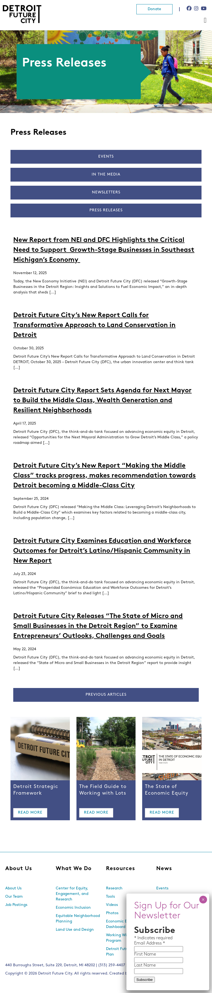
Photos (112, 913)
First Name (145, 954)
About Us (18, 868)
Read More (30, 813)
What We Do (74, 868)
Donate (154, 9)
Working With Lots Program (122, 938)
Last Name (145, 965)
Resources (120, 868)
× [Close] (203, 900)
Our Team (14, 897)
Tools (110, 897)
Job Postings (16, 905)
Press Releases (106, 210)
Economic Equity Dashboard (121, 924)
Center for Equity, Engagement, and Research (72, 894)
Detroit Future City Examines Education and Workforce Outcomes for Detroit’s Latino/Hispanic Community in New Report (102, 551)
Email (140, 943)
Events (106, 157)
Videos (112, 905)
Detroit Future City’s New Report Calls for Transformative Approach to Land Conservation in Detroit (94, 325)
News (164, 868)
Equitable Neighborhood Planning (78, 919)
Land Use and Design (75, 930)
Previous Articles (106, 695)
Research (114, 888)
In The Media (106, 174)
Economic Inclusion (73, 908)
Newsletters (106, 192)
